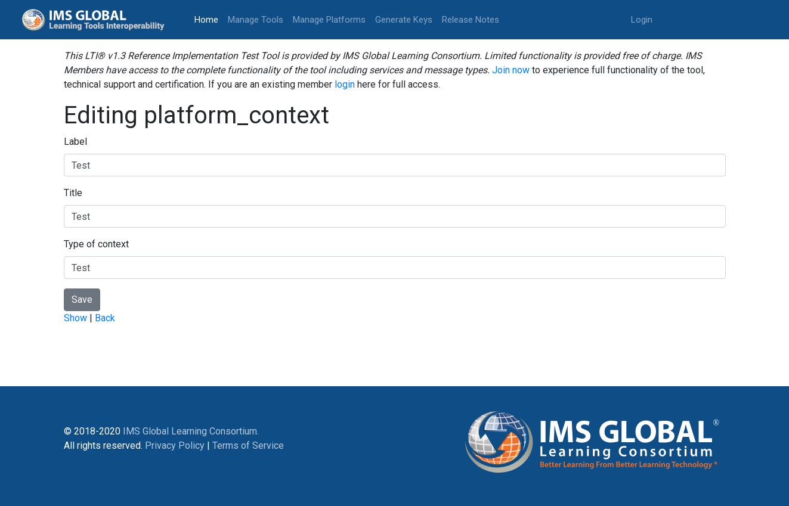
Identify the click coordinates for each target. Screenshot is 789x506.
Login (641, 19)
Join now (511, 70)
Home (208, 19)
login (345, 84)
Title (73, 192)
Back (105, 318)
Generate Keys (403, 19)
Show (75, 318)
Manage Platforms (329, 19)
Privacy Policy (175, 445)
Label (75, 141)
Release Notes (470, 19)
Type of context (96, 244)
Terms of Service (248, 445)
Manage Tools (255, 19)
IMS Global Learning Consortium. (191, 431)
